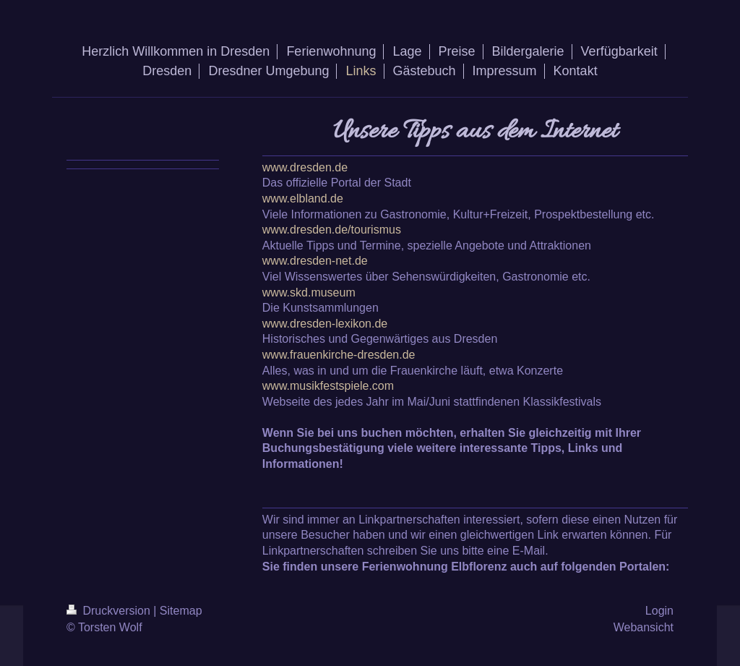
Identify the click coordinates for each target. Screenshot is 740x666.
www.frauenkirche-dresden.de (339, 355)
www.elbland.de (302, 198)
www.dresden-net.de (315, 261)
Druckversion (109, 611)
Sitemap (181, 611)
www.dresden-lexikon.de (324, 323)
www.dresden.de (305, 167)
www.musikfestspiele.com (328, 386)
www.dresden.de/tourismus (331, 229)
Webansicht (644, 627)
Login (659, 611)
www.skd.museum (309, 292)
